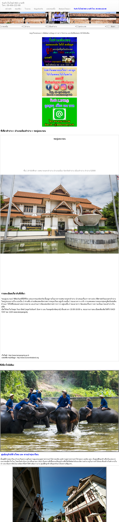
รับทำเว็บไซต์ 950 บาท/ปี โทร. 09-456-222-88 (90, 9)
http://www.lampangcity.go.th (18, 355)
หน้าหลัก (8, 9)
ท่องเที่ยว (18, 9)
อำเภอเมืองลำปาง (23, 131)
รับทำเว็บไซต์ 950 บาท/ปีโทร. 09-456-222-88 (13, 4)
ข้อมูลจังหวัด (38, 9)
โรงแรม (27, 9)
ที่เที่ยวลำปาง (7, 131)
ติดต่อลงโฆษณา (64, 9)
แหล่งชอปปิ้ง (50, 9)
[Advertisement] (59, 154)
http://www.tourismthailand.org (28, 358)
